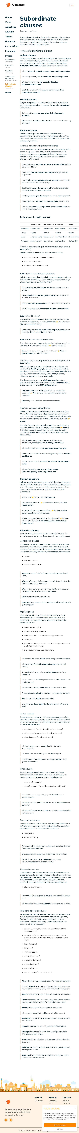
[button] (10, 17)
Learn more (60, 1129)
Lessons (52, 1101)
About (66, 1101)
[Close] (75, 1108)
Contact (39, 1101)
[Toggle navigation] (71, 5)
